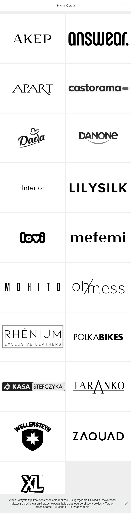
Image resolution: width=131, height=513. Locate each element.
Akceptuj (60, 506)
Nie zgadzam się (78, 506)
